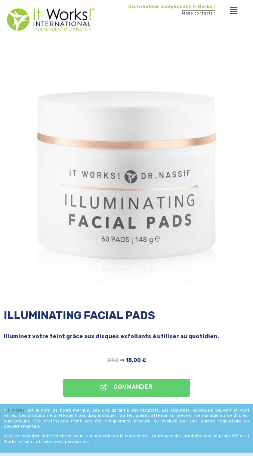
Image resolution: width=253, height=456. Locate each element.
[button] (234, 11)
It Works (15, 410)
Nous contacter (198, 13)
